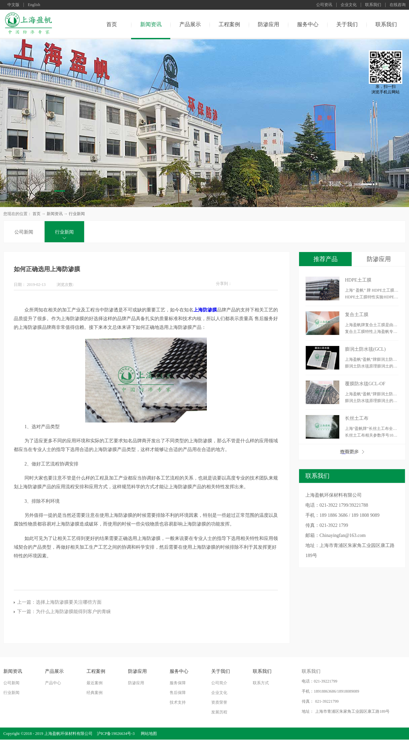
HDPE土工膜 (358, 280)
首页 (111, 24)
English (34, 5)
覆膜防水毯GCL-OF (365, 383)
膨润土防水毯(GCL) (365, 349)
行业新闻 (77, 213)
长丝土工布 (356, 418)
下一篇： (64, 611)
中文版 (13, 5)
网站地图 (148, 733)
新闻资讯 (55, 213)
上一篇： (59, 602)
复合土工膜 (356, 314)
